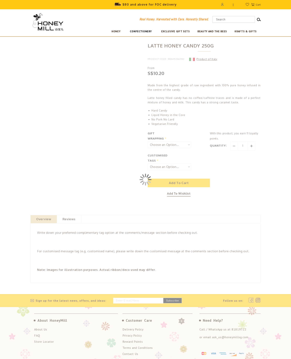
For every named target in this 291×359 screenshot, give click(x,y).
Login (224, 4)
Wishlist (249, 5)
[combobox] (233, 19)
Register (236, 4)
